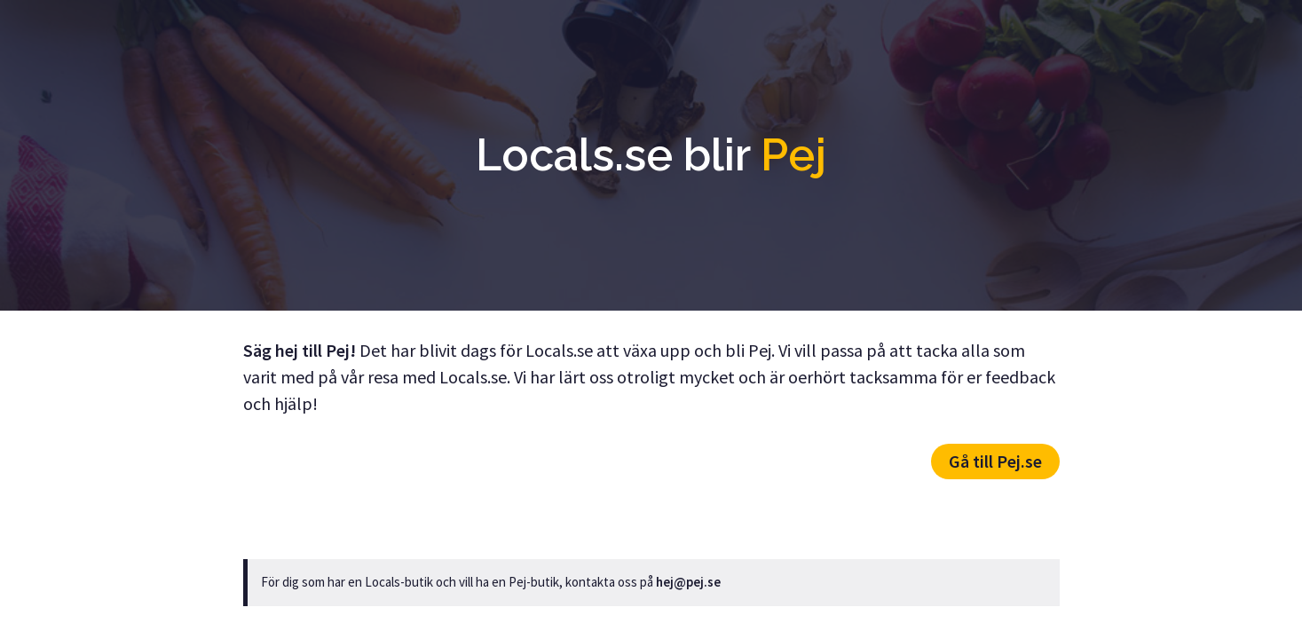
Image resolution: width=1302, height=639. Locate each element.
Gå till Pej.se (995, 461)
